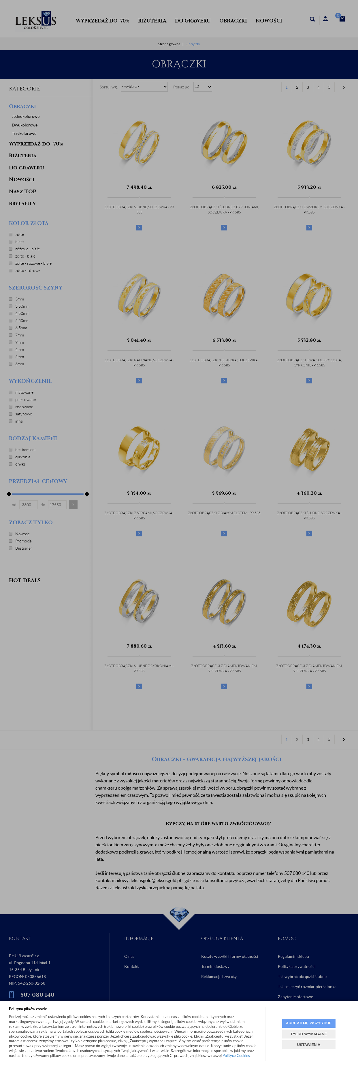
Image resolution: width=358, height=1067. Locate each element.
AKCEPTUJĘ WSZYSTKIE (308, 1023)
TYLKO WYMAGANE (309, 1034)
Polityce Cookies (236, 1055)
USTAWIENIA (309, 1045)
